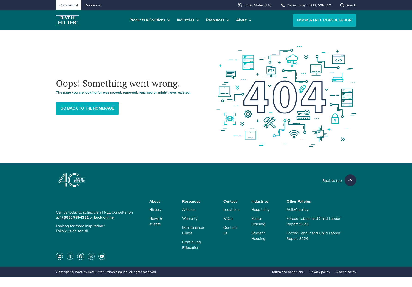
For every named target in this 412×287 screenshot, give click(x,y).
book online (104, 227)
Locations (231, 219)
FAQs (228, 228)
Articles (188, 219)
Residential (93, 5)
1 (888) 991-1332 (74, 227)
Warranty (189, 228)
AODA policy (298, 219)
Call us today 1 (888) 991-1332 (309, 5)
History (155, 219)
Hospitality (260, 219)
